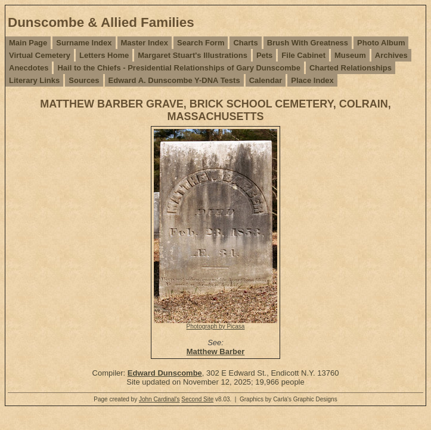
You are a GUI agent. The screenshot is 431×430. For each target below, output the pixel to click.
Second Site (197, 399)
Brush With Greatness (307, 42)
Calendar (266, 80)
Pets (264, 55)
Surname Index (83, 42)
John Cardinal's (159, 399)
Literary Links (34, 80)
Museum (350, 55)
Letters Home (104, 55)
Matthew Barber (216, 351)
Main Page (28, 42)
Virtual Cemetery (39, 55)
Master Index (144, 42)
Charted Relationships (350, 67)
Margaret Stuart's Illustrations (192, 55)
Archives (391, 55)
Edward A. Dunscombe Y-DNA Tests (174, 80)
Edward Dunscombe (165, 372)
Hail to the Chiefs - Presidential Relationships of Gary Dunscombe (178, 67)
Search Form (200, 42)
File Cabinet (303, 55)
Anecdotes (28, 67)
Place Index (312, 80)
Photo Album (381, 42)
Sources (84, 80)
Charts (245, 42)
